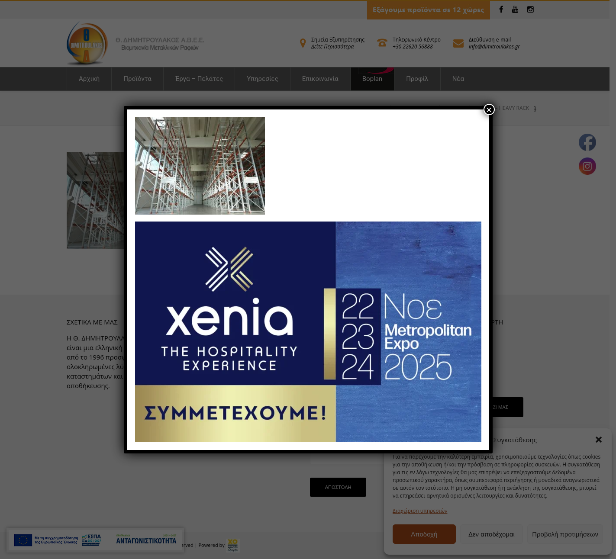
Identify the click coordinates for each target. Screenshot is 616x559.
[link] (200, 165)
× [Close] (489, 109)
